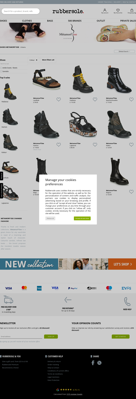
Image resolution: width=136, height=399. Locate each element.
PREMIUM (2, 176)
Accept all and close (82, 218)
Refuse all (50, 218)
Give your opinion (2, 190)
